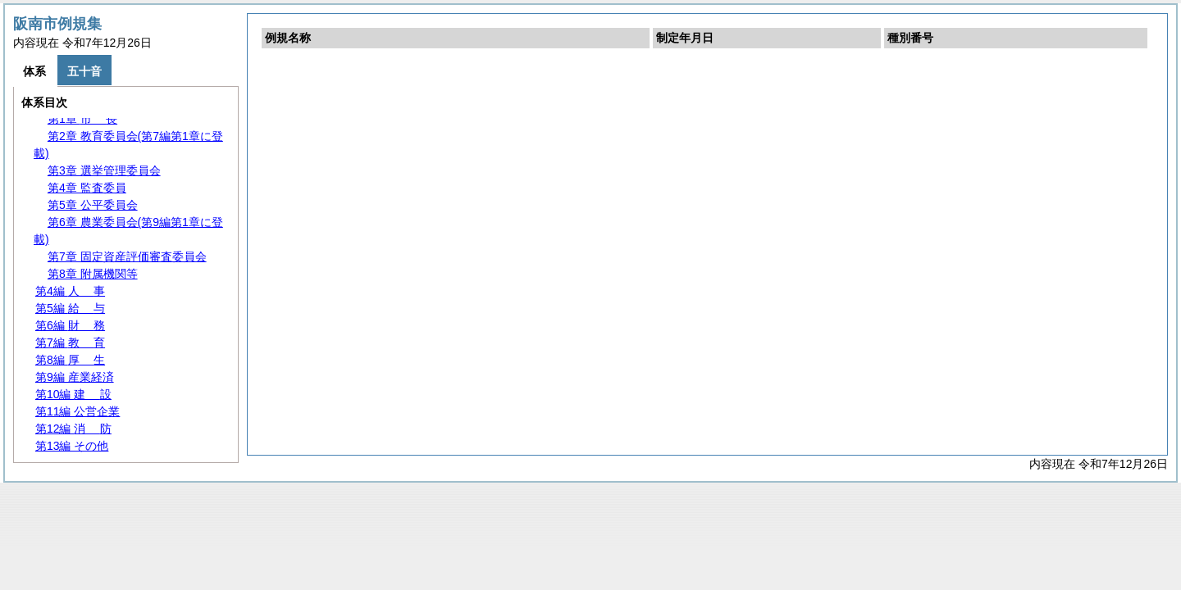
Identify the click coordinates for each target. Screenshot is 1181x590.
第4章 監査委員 (87, 187)
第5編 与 (70, 308)
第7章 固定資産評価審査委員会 (127, 256)
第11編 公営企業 (77, 411)
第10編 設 (73, 394)
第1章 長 (82, 118)
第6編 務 (70, 325)
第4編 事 (70, 290)
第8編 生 (70, 359)
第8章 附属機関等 (93, 273)
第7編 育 (70, 342)
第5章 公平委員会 (93, 204)
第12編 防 (73, 428)
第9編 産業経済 (74, 377)
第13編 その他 (71, 445)
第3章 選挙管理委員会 (104, 170)
